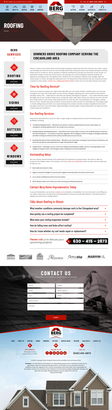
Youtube (57, 353)
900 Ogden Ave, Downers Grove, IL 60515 (19, 2)
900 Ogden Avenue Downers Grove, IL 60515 (30, 353)
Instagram (61, 353)
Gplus (54, 353)
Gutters (73, 10)
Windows (40, 10)
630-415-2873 (96, 2)
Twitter (50, 353)
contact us (59, 192)
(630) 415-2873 (82, 353)
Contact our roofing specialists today (61, 81)
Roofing (24, 10)
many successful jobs (74, 161)
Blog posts (91, 10)
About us (15, 10)
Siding (32, 10)
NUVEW (33, 360)
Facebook (47, 353)
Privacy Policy (76, 360)
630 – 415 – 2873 (90, 241)
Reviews (82, 10)
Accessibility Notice (65, 360)
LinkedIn (65, 353)
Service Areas (65, 341)
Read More (14, 82)
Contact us (102, 10)
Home (7, 10)
